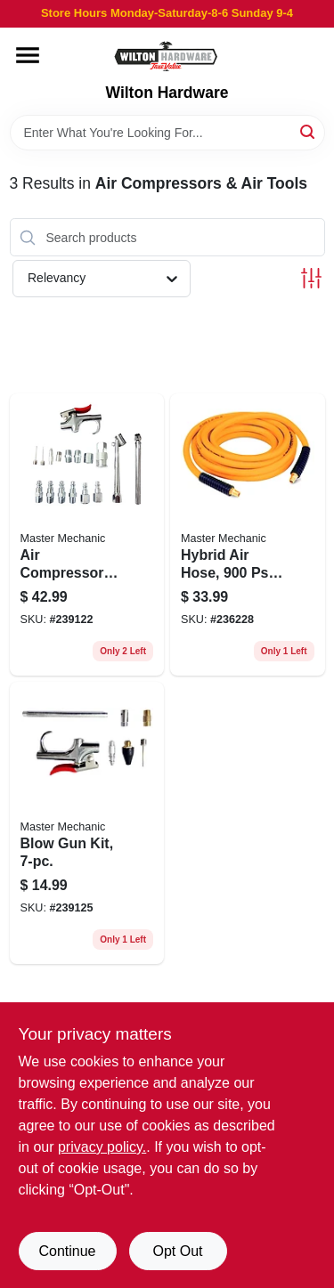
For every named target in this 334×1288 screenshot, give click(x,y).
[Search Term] (167, 132)
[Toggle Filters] (311, 278)
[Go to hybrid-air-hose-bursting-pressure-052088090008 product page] (247, 534)
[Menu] (27, 55)
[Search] (309, 131)
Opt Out (177, 1251)
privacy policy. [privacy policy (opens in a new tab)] (102, 1146)
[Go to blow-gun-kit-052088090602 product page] (87, 823)
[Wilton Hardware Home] (166, 55)
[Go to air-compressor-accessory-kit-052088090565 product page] (87, 534)
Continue (66, 1251)
